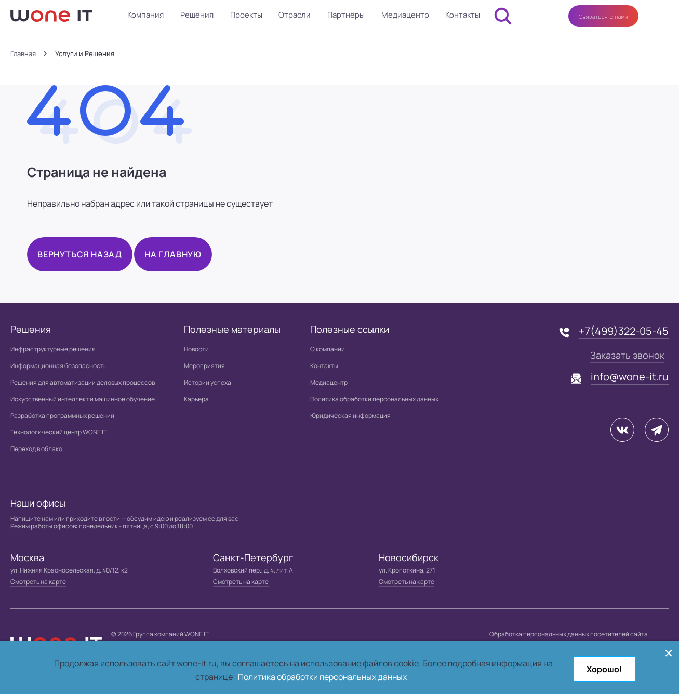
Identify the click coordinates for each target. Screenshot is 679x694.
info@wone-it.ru (630, 377)
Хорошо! (604, 669)
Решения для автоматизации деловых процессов (82, 382)
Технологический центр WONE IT (58, 432)
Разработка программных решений (62, 415)
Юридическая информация (350, 415)
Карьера (196, 399)
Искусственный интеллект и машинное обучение (82, 399)
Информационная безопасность (58, 366)
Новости (196, 349)
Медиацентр (405, 14)
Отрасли (294, 14)
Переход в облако (36, 449)
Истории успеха (207, 382)
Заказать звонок (627, 355)
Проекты (246, 14)
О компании (327, 349)
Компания (145, 14)
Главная (23, 53)
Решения (197, 14)
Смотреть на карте (38, 582)
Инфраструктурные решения (53, 349)
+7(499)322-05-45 (624, 331)
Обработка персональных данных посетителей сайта (568, 634)
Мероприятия (204, 366)
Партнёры (346, 14)
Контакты (462, 14)
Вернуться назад (79, 254)
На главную (173, 254)
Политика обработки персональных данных (374, 399)
